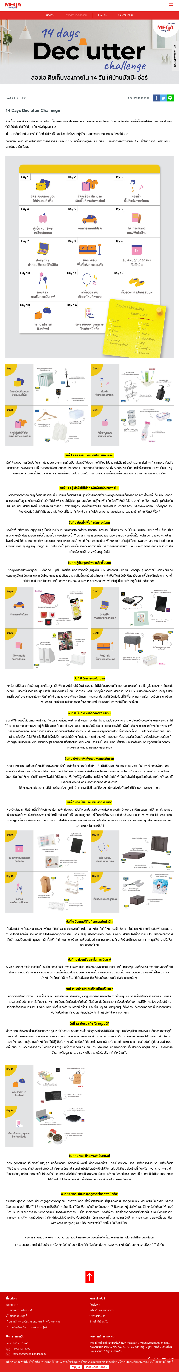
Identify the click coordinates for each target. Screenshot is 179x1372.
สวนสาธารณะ (162, 1343)
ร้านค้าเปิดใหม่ (125, 15)
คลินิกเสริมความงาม (101, 1347)
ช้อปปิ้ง (100, 1343)
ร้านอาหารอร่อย (128, 1343)
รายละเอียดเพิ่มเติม (96, 1367)
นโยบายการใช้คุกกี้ (16, 1316)
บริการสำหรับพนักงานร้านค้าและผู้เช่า (26, 1327)
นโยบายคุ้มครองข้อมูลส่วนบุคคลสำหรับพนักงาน (32, 1322)
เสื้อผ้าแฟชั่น (111, 1343)
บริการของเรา (97, 1316)
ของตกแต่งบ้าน (121, 1347)
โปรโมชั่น (102, 15)
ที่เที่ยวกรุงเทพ (146, 1343)
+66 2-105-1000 (21, 1349)
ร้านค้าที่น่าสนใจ (99, 1322)
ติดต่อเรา (95, 1305)
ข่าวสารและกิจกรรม (76, 15)
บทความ (50, 15)
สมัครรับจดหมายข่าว (101, 1310)
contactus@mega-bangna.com (29, 1354)
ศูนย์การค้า (96, 1336)
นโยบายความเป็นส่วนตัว (19, 1310)
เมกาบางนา (12, 1305)
